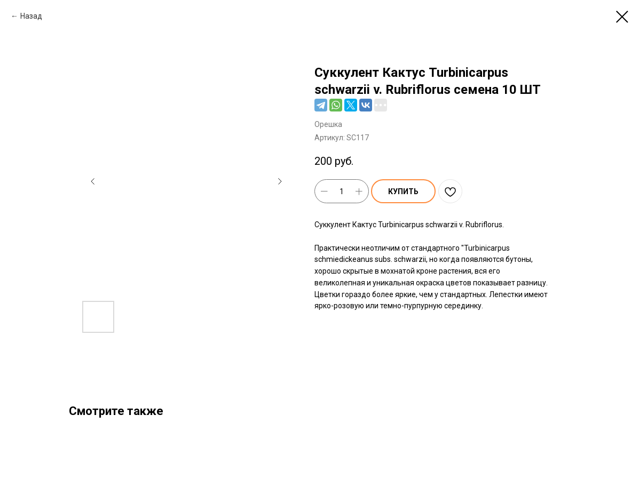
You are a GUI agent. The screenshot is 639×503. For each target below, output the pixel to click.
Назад (31, 16)
